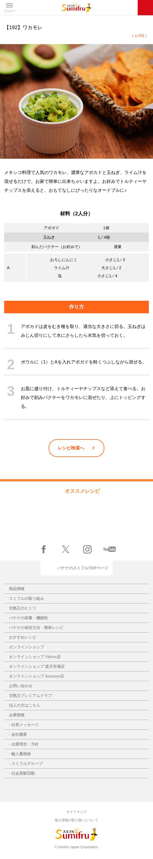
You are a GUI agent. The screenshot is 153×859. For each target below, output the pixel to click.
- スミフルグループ (26, 763)
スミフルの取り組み (26, 598)
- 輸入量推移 (20, 754)
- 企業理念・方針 (24, 744)
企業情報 (16, 715)
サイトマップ (76, 812)
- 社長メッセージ (24, 724)
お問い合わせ (20, 686)
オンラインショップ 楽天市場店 (37, 666)
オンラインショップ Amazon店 (36, 676)
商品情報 (16, 589)
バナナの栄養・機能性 (28, 618)
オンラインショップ (26, 647)
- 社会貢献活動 (22, 773)
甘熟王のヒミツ (22, 608)
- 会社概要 (18, 734)
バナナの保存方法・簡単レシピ (36, 627)
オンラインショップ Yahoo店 (35, 657)
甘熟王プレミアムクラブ (30, 695)
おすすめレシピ (22, 637)
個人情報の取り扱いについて (76, 820)
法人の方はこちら (24, 705)
